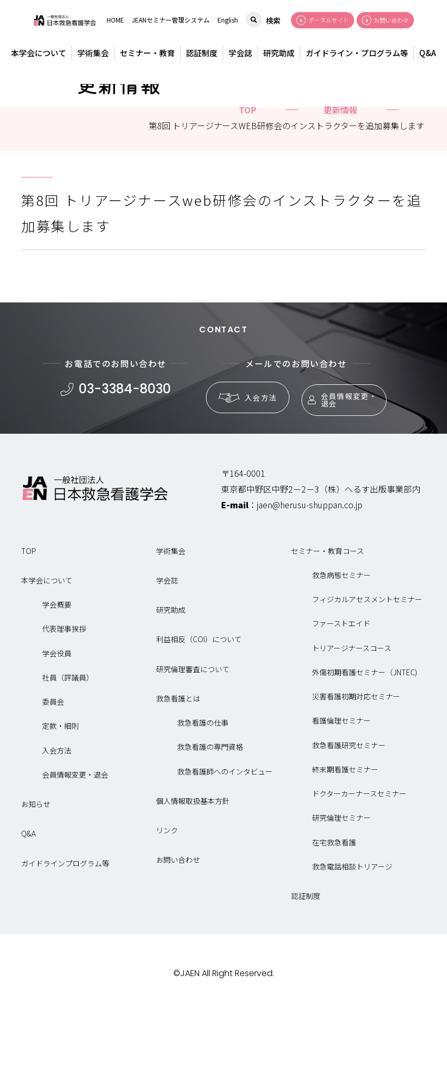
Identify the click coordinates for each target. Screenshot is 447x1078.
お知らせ (35, 874)
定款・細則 (60, 796)
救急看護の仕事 (202, 793)
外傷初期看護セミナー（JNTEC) (364, 742)
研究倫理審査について (193, 739)
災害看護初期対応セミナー (356, 766)
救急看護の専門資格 (210, 817)
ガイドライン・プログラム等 (357, 52)
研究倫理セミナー (341, 888)
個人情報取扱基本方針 (193, 870)
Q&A (427, 52)
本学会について (38, 52)
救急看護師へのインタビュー (225, 841)
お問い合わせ (178, 930)
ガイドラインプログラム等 (65, 933)
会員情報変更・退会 (339, 465)
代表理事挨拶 (64, 699)
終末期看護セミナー (345, 839)
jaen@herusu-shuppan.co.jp (309, 574)
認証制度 (201, 52)
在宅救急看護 (334, 912)
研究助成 (279, 52)
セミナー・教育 (147, 52)
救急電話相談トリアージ (352, 936)
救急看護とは (178, 768)
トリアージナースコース (351, 718)
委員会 (53, 772)
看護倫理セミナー (341, 791)
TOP (28, 620)
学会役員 (56, 723)
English (227, 19)
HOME (115, 19)
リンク (167, 900)
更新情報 (340, 179)
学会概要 (56, 674)
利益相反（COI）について (199, 709)
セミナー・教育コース (327, 620)
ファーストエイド (341, 693)
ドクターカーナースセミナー (359, 864)
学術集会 (93, 52)
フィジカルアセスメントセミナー (367, 669)
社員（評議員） (67, 747)
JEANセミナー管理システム (171, 19)
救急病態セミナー (341, 645)
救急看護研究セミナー (349, 815)
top (247, 179)
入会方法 (243, 465)
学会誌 (240, 52)
